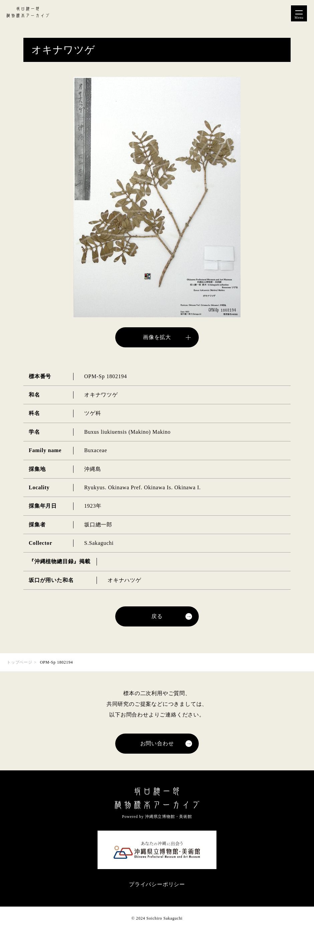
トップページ (19, 662)
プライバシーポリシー (157, 884)
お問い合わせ (157, 743)
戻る (157, 616)
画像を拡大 (157, 337)
